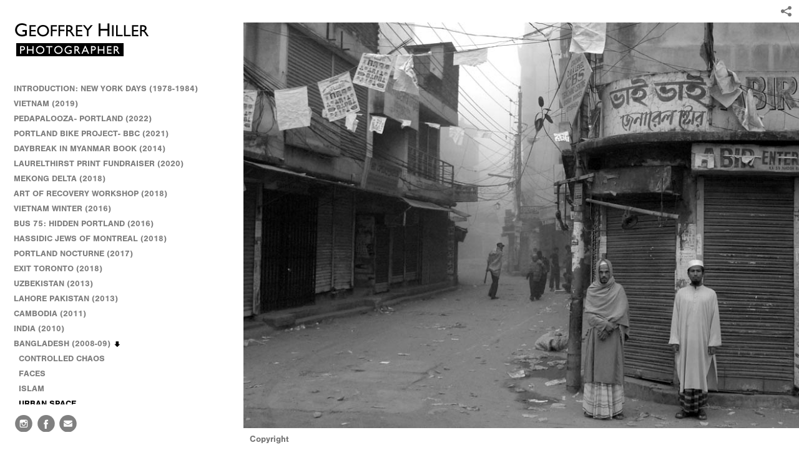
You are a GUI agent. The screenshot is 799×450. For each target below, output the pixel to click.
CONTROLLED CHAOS (62, 358)
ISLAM (31, 388)
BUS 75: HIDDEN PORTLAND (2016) (84, 223)
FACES (32, 373)
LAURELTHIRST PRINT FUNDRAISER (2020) (99, 163)
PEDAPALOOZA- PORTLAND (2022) (83, 118)
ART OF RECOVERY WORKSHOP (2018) (90, 193)
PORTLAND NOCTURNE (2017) (73, 253)
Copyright (269, 439)
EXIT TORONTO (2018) (58, 268)
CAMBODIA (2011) (55, 314)
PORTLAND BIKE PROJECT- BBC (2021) (91, 133)
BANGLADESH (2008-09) (68, 344)
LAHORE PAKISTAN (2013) (71, 299)
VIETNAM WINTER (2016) (68, 209)
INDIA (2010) (45, 329)
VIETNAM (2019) (46, 103)
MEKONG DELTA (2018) (59, 178)
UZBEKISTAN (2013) (53, 283)
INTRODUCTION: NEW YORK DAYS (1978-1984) (106, 88)
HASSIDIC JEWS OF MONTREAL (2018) (90, 238)
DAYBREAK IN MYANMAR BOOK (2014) (89, 148)
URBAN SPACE (47, 403)
